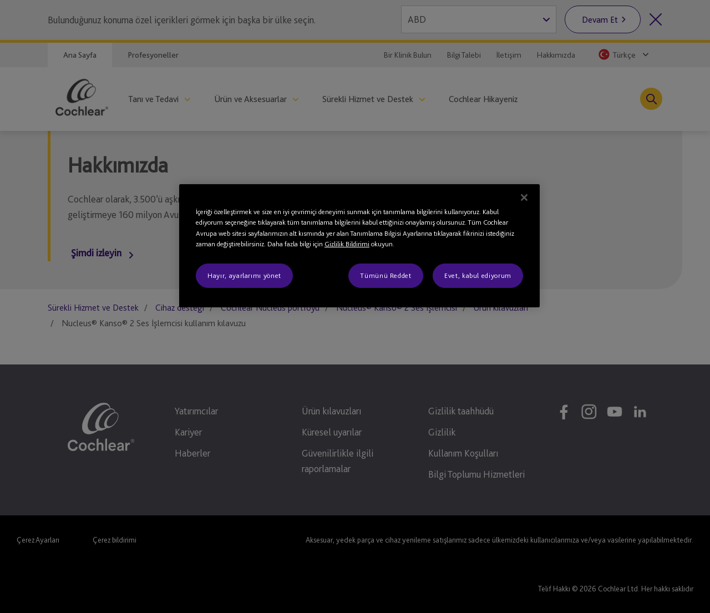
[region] (359, 245)
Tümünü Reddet (385, 275)
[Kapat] (524, 197)
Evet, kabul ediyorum (477, 275)
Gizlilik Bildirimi (346, 244)
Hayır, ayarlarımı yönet (244, 275)
